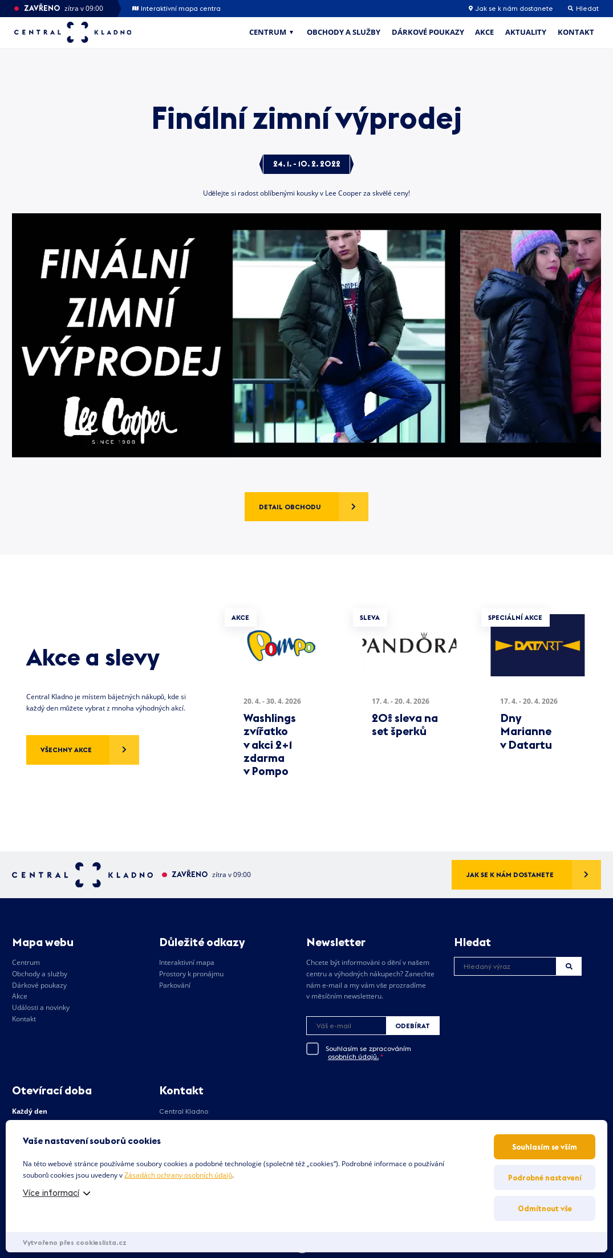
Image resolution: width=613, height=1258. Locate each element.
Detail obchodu (290, 506)
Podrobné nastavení (545, 1177)
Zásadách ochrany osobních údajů (178, 1175)
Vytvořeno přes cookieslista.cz (75, 1242)
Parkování (174, 985)
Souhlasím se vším (544, 1146)
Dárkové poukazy (428, 32)
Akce (484, 32)
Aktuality (525, 32)
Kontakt (576, 32)
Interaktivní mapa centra (176, 8)
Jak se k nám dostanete (511, 8)
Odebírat (412, 1025)
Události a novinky (41, 1007)
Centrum (267, 32)
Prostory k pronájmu (191, 973)
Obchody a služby (343, 32)
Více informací (51, 1192)
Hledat (569, 966)
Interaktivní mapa (186, 962)
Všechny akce (66, 749)
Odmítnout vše (545, 1208)
